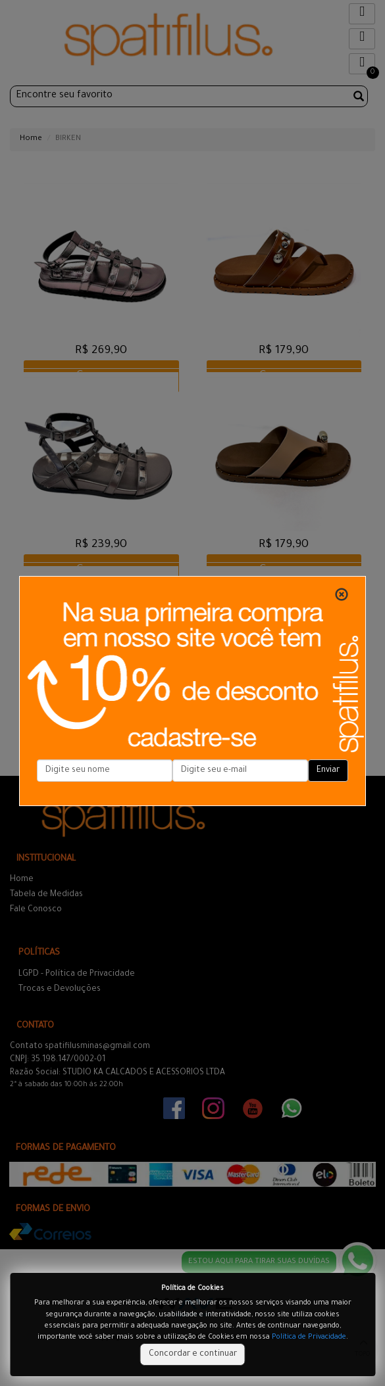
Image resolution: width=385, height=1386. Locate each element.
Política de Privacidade (309, 1337)
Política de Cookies (192, 1289)
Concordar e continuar (193, 1354)
